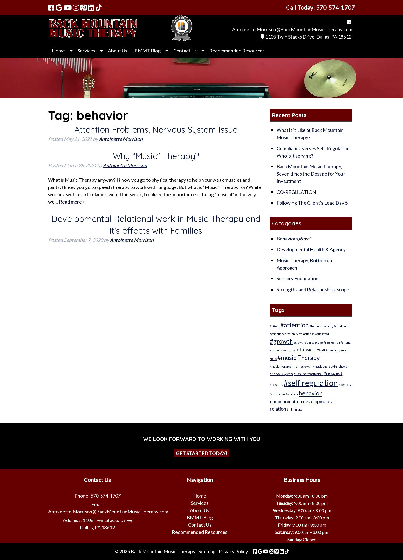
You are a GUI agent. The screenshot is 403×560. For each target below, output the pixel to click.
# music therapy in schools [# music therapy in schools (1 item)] (329, 366)
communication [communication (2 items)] (286, 401)
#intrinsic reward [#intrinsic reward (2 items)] (311, 349)
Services (86, 51)
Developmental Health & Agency (311, 249)
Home (58, 51)
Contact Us (185, 51)
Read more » (72, 202)
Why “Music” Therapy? (156, 155)
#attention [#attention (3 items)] (294, 325)
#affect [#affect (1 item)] (275, 326)
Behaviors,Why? (294, 239)
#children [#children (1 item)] (340, 326)
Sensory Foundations (299, 278)
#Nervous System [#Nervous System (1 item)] (281, 374)
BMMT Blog (148, 51)
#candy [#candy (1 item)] (328, 326)
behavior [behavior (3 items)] (310, 393)
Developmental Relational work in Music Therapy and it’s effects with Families (155, 224)
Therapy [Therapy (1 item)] (296, 409)
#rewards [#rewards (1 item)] (276, 384)
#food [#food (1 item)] (325, 333)
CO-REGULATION (296, 192)
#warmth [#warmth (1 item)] (292, 394)
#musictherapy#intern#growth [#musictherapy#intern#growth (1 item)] (291, 366)
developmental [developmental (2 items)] (318, 401)
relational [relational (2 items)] (280, 409)
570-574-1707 (105, 496)
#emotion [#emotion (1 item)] (305, 333)
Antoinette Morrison (121, 139)
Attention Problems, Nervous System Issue (156, 129)
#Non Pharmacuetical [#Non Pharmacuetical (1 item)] (308, 374)
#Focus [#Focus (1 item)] (316, 333)
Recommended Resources (237, 51)
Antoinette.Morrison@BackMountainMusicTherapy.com (292, 29)
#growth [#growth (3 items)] (281, 341)
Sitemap (207, 551)
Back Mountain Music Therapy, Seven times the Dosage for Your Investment (311, 173)
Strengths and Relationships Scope (313, 289)
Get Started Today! (201, 453)
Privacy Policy (233, 551)
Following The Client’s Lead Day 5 (312, 203)
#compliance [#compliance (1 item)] (278, 333)
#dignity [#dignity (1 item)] (292, 333)
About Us (117, 51)
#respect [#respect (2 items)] (332, 373)
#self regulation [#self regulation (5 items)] (311, 382)
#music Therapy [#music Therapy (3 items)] (298, 357)
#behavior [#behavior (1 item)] (316, 326)
